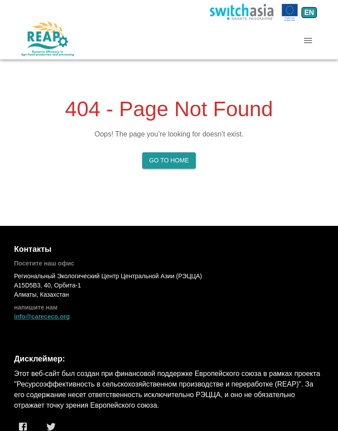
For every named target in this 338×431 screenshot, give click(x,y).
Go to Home (169, 160)
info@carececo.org (42, 316)
